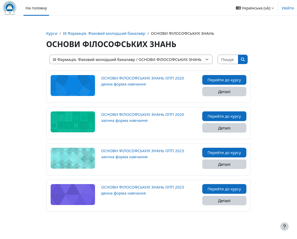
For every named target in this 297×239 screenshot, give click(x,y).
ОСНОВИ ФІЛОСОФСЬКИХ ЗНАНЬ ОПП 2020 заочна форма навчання (142, 117)
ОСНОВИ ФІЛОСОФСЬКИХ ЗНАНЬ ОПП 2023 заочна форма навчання (142, 153)
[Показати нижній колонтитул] (284, 226)
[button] (255, 8)
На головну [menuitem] (36, 7)
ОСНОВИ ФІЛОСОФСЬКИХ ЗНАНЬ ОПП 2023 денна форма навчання (142, 190)
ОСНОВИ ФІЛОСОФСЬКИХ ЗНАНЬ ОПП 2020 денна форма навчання (142, 81)
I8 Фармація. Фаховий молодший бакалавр (104, 33)
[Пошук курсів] (228, 59)
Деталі (224, 91)
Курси (51, 33)
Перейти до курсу (224, 79)
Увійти (288, 7)
